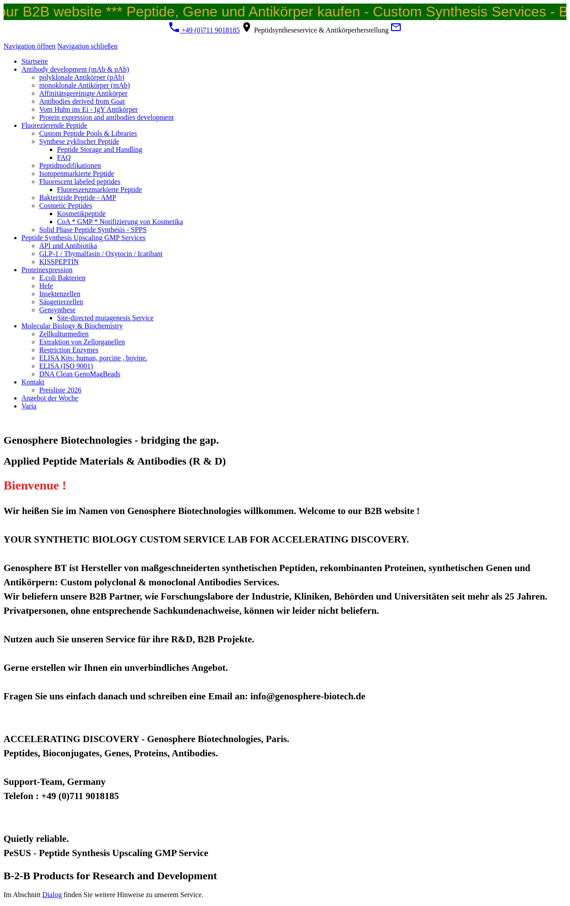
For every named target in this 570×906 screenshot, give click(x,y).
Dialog (52, 894)
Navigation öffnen (30, 46)
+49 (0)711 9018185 (204, 30)
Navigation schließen (87, 46)
